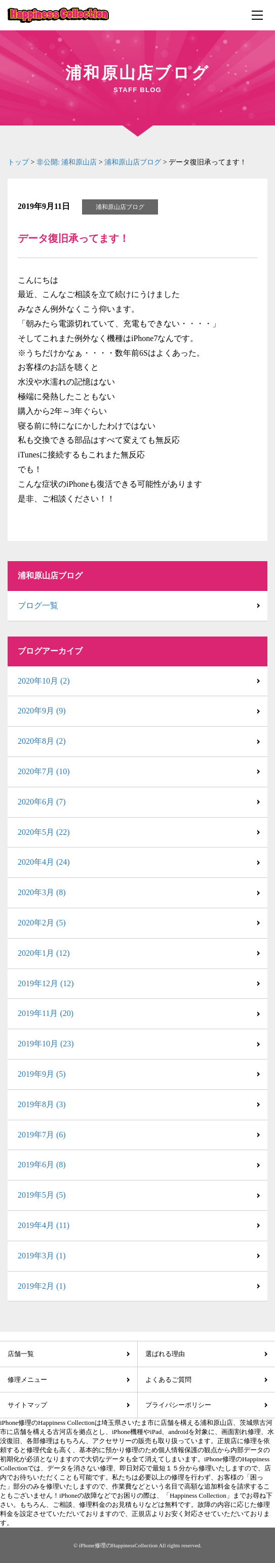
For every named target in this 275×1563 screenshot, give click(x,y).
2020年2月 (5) (42, 922)
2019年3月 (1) (42, 1255)
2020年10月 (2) (44, 681)
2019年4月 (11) (43, 1225)
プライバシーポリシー (178, 1405)
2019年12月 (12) (46, 983)
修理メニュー (27, 1379)
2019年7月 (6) (42, 1134)
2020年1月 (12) (44, 953)
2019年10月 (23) (46, 1043)
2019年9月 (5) (42, 1074)
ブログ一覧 (38, 605)
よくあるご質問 (168, 1379)
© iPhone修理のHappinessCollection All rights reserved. (137, 1545)
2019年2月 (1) (42, 1286)
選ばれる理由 (165, 1354)
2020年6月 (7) (42, 801)
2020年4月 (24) (44, 862)
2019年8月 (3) (42, 1104)
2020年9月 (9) (42, 710)
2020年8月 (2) (42, 741)
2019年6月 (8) (42, 1164)
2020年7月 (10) (44, 771)
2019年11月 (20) (45, 1013)
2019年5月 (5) (42, 1195)
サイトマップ (27, 1405)
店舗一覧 (21, 1354)
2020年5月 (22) (44, 832)
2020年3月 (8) (42, 892)
